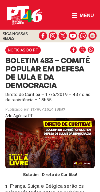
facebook (43, 35)
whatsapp (82, 35)
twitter (62, 35)
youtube (72, 35)
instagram (53, 35)
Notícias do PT (23, 50)
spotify (92, 35)
